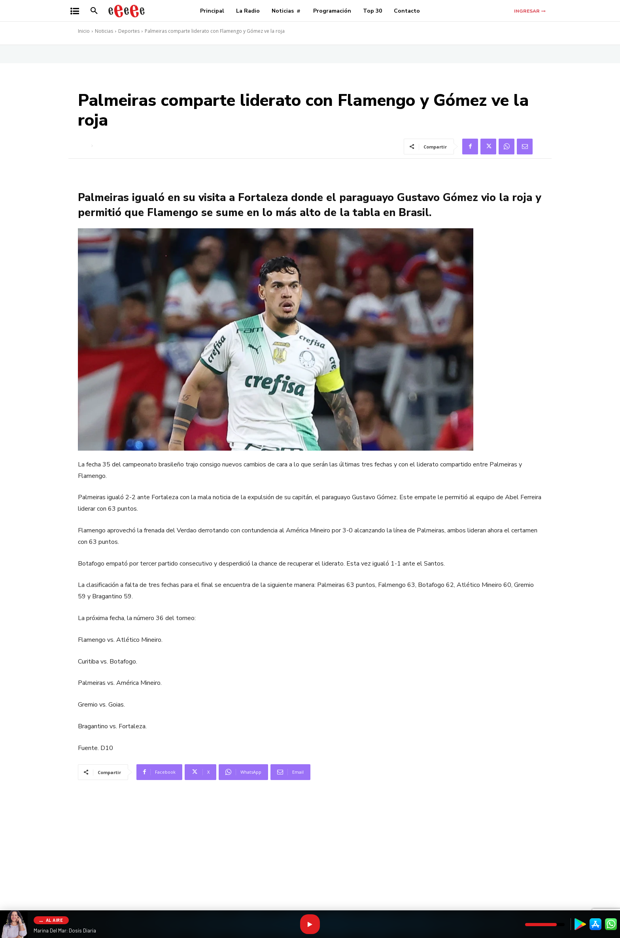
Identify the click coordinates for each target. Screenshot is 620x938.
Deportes (129, 31)
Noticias (104, 31)
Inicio (84, 31)
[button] (94, 11)
